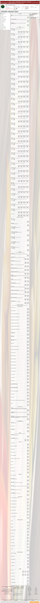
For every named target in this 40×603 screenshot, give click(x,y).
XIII (16, 593)
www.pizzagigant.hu (4, 3)
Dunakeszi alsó (20, 593)
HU (36, 0)
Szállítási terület (11, 11)
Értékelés (16, 11)
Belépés (13, 1)
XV (17, 593)
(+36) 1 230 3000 (27, 6)
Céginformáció (15, 600)
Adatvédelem (32, 600)
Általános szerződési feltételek (7, 600)
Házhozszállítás (18, 1)
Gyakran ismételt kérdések (24, 600)
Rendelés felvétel (4, 11)
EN (37, 0)
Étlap (10, 1)
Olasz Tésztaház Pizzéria (19, 587)
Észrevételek (29, 1)
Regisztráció (24, 1)
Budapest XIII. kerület (12, 3)
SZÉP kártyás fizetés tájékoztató (8, 590)
